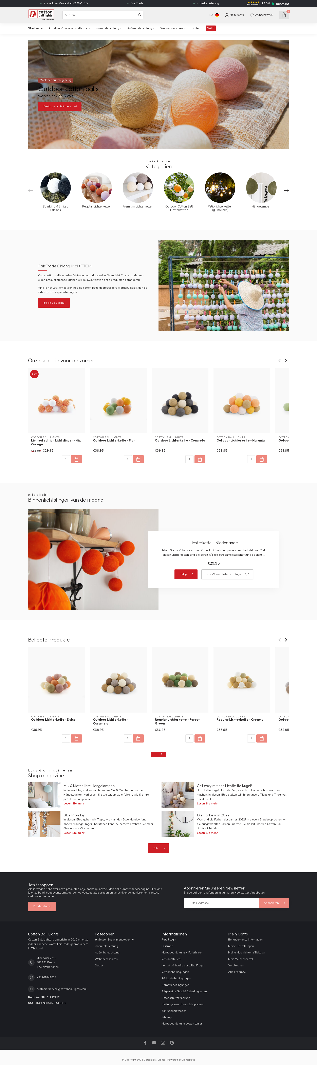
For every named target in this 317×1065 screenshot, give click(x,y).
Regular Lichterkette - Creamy (240, 719)
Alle (159, 848)
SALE (210, 28)
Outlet (195, 28)
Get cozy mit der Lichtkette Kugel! (224, 785)
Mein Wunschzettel (240, 959)
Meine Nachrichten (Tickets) (246, 952)
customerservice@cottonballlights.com (62, 989)
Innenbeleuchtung (107, 28)
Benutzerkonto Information (245, 940)
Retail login (169, 940)
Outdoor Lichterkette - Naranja (241, 440)
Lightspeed (188, 1059)
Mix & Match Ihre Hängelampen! (89, 785)
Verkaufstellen (171, 959)
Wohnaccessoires (171, 28)
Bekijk (186, 574)
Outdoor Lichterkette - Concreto (180, 440)
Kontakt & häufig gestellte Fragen (183, 965)
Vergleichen (236, 965)
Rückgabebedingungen (176, 978)
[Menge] (66, 459)
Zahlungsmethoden (174, 1011)
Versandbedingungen (175, 972)
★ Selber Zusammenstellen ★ (68, 28)
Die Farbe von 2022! (213, 815)
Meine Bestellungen (241, 946)
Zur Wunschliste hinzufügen (228, 574)
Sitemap (167, 1017)
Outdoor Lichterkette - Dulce (53, 719)
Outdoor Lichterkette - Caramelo (110, 721)
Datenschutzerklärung (176, 998)
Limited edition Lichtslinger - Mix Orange (56, 442)
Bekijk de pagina (53, 303)
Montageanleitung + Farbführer (182, 952)
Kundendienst (42, 906)
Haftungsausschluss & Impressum (183, 1004)
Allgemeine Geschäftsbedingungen (184, 991)
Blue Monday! (74, 815)
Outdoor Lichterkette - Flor (114, 440)
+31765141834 (46, 977)
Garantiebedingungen (175, 985)
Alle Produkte (237, 972)
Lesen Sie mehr (74, 803)
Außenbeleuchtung (139, 28)
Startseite (35, 28)
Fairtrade (167, 946)
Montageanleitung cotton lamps (182, 1024)
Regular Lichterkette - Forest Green (177, 721)
